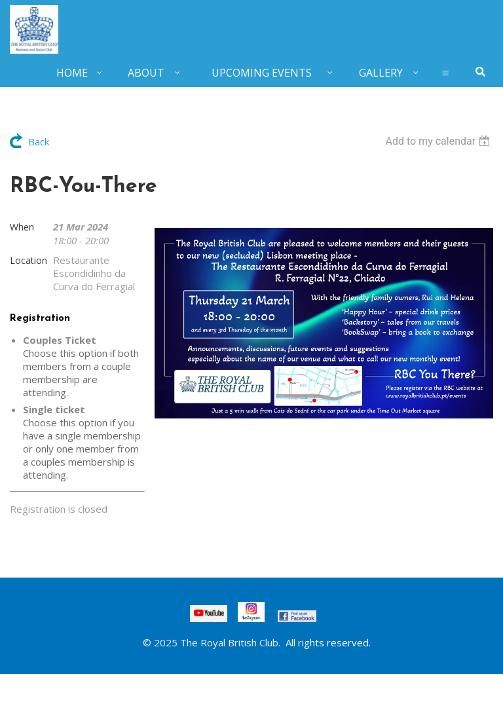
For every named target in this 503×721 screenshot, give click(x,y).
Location (28, 260)
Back (38, 141)
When (22, 227)
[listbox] (439, 141)
